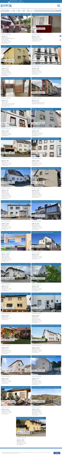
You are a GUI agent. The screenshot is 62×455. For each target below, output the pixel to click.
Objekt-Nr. (32, 10)
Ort (26, 10)
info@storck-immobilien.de (17, 2)
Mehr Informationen (15, 453)
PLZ (21, 10)
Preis (16, 10)
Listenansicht (58, 10)
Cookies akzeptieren (57, 453)
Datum (11, 10)
